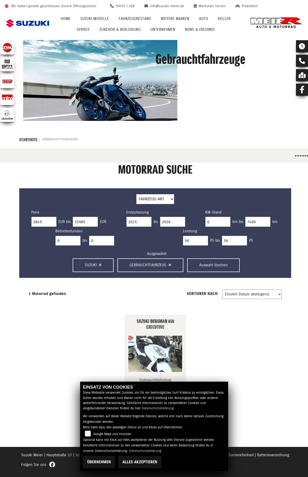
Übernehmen (99, 462)
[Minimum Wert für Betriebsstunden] (68, 241)
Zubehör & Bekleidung (120, 29)
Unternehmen (162, 29)
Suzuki (93, 265)
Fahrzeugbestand (135, 18)
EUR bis (64, 221)
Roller (224, 18)
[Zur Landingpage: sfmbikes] (7, 64)
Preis (35, 212)
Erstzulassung (137, 212)
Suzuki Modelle (94, 18)
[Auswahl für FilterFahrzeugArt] (155, 199)
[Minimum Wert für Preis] (44, 222)
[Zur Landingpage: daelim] (7, 115)
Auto (203, 18)
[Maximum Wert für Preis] (85, 222)
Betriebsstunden (69, 231)
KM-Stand (213, 212)
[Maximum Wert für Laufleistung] (257, 222)
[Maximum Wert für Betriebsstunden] (101, 241)
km (274, 221)
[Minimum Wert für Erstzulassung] (139, 222)
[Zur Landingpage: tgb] (7, 81)
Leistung (190, 231)
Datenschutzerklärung (158, 408)
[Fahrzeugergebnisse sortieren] (252, 294)
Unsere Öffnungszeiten (78, 6)
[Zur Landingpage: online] (7, 98)
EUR (103, 221)
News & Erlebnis (200, 29)
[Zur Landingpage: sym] (7, 47)
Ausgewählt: (157, 253)
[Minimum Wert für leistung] (195, 241)
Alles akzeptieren (139, 462)
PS (251, 240)
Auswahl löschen (213, 265)
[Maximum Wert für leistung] (234, 241)
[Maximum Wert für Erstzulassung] (172, 222)
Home (66, 18)
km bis (237, 221)
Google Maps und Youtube (112, 434)
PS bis (215, 240)
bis (156, 221)
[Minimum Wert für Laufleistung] (218, 222)
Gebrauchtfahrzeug (150, 265)
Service (83, 29)
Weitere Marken (175, 18)
